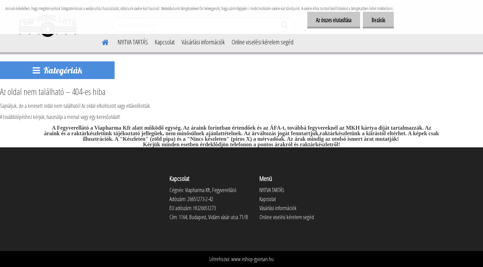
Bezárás (378, 20)
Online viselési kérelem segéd (262, 42)
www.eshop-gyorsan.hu (252, 259)
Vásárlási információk (203, 42)
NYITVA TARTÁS (133, 42)
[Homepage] (101, 41)
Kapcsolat (165, 42)
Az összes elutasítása (333, 20)
